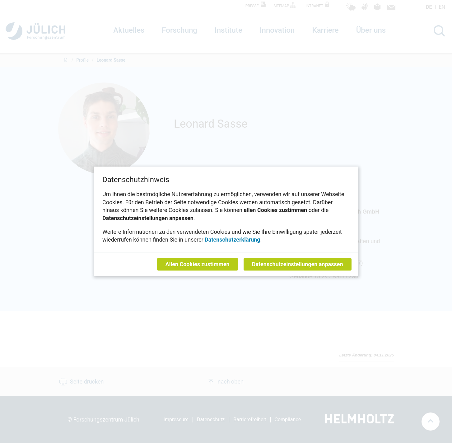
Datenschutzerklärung (232, 240)
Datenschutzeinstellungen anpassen (297, 264)
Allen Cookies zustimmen (197, 264)
